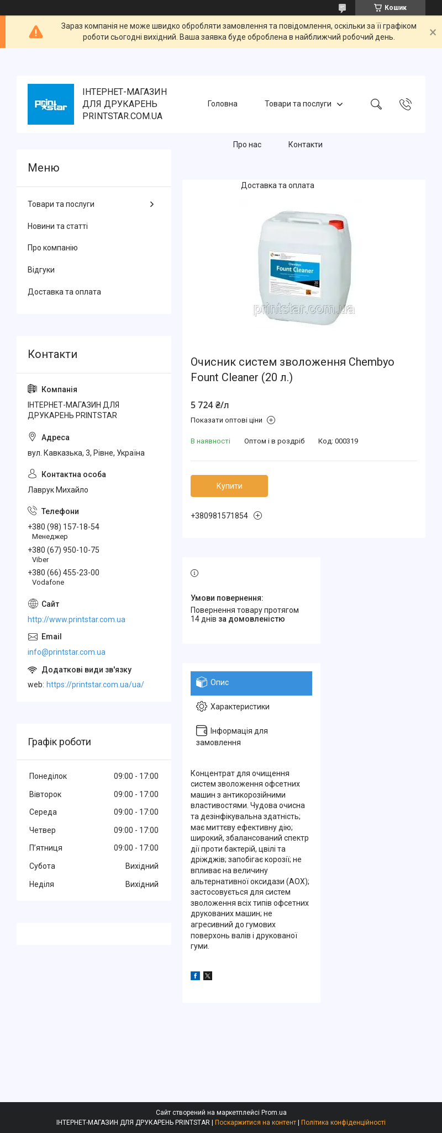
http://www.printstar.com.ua (76, 619)
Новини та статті (58, 226)
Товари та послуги (298, 103)
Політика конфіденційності (343, 1122)
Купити (230, 486)
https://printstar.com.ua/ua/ (95, 684)
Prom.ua (274, 1112)
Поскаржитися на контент (255, 1122)
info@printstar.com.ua (67, 652)
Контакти (305, 144)
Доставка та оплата (277, 185)
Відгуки (41, 269)
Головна (223, 103)
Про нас (247, 144)
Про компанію (53, 247)
